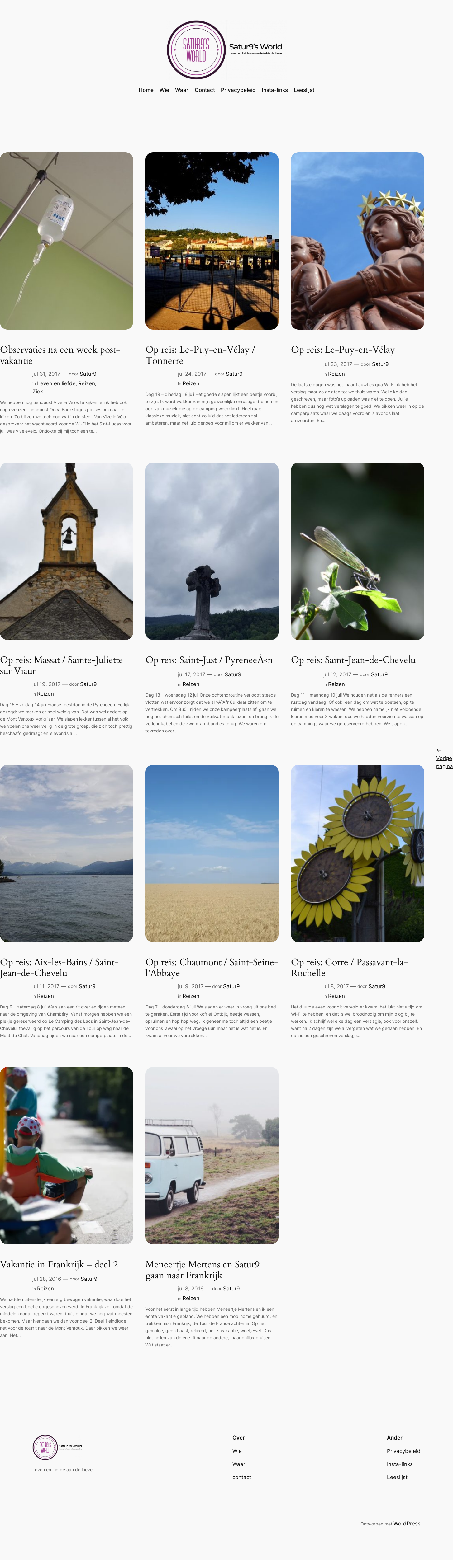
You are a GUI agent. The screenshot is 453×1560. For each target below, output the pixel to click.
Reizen (86, 383)
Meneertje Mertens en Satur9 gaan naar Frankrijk (202, 1270)
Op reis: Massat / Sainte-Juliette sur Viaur (61, 666)
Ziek (37, 391)
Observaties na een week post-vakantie (60, 356)
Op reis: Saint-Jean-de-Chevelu (353, 660)
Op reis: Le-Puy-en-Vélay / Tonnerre (200, 356)
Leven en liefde (56, 383)
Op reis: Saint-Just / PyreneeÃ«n (209, 660)
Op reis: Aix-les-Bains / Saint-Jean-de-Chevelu (59, 968)
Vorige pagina (444, 757)
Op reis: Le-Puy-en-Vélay (343, 350)
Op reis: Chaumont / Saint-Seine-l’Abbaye (211, 968)
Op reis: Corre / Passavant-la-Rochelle (349, 968)
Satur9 (88, 374)
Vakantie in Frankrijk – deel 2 (59, 1265)
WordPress (407, 1523)
